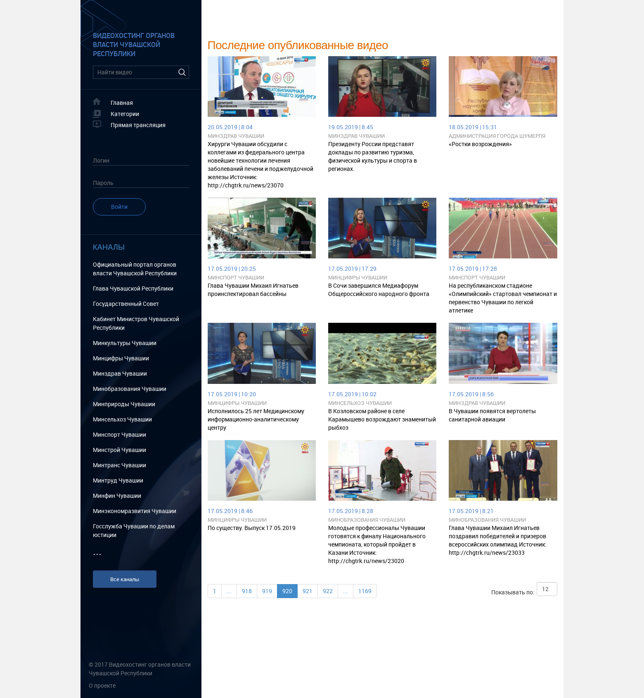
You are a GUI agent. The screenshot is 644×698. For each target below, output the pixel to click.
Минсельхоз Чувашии (122, 419)
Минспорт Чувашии (119, 434)
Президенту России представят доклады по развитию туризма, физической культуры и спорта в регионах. (372, 156)
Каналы (109, 247)
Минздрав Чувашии (120, 373)
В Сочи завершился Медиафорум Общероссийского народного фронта (378, 290)
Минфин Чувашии (117, 495)
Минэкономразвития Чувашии (134, 511)
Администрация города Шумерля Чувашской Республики (497, 136)
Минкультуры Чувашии (124, 343)
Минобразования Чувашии (129, 389)
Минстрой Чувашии (119, 450)
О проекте (102, 685)
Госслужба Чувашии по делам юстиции (134, 530)
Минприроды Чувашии (124, 404)
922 (328, 591)
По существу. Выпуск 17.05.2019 (252, 528)
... (229, 591)
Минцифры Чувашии (121, 358)
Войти (119, 207)
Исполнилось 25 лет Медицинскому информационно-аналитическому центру (256, 419)
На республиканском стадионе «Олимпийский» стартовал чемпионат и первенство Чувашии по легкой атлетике (503, 298)
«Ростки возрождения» (480, 144)
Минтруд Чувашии (118, 480)
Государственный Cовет (126, 304)
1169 (365, 591)
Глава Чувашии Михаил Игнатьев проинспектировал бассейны (253, 290)
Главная (122, 102)
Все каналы (124, 579)
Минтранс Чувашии (119, 465)
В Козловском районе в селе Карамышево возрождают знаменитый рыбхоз (382, 419)
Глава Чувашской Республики (133, 288)
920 (287, 591)
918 (247, 591)
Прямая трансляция (138, 125)
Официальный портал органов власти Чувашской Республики (135, 268)
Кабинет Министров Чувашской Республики (136, 323)
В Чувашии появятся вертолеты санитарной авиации (492, 415)
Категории (125, 114)
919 (267, 591)
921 (308, 591)
